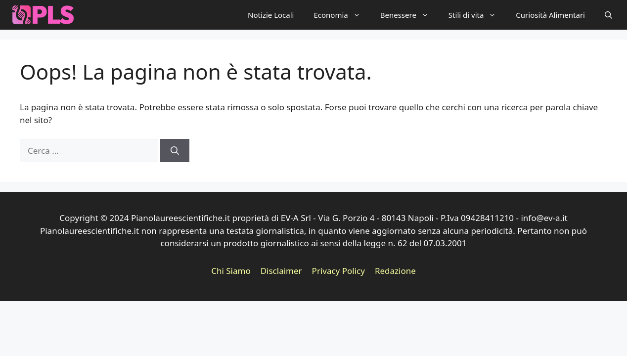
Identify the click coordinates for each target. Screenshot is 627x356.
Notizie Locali (271, 15)
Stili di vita (477, 15)
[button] (608, 15)
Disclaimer (281, 270)
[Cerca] (174, 151)
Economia (342, 15)
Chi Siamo (231, 270)
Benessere (409, 15)
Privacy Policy (338, 270)
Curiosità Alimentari (550, 15)
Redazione (395, 270)
